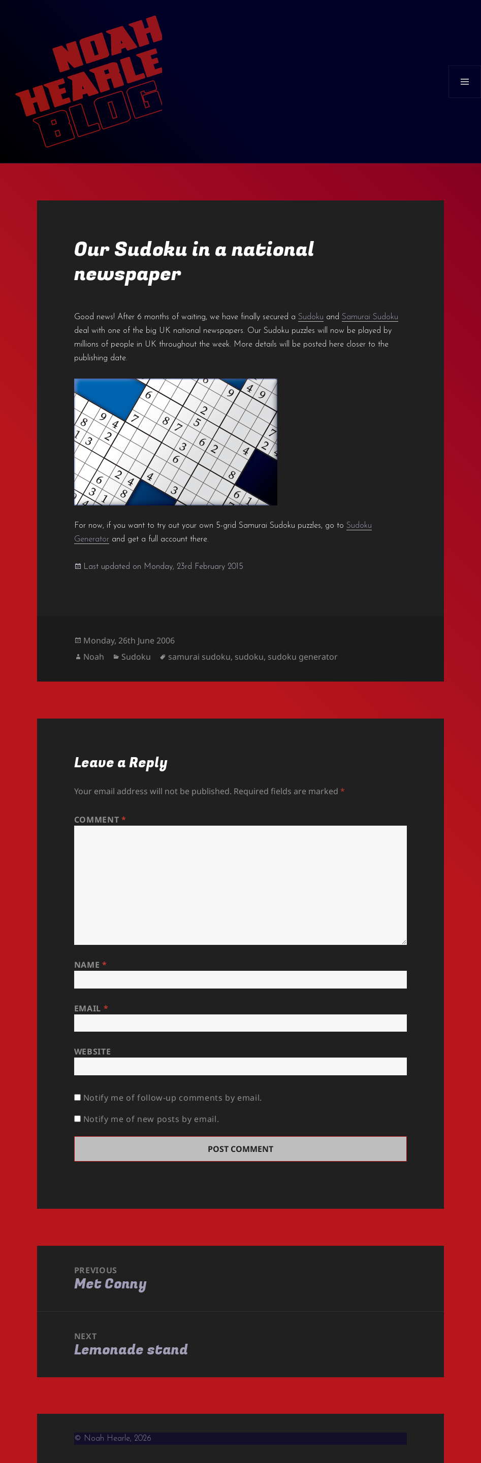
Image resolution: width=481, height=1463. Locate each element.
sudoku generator (303, 656)
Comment (100, 819)
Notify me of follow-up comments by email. (172, 1097)
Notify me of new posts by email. (151, 1119)
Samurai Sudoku (370, 317)
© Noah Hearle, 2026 (112, 1439)
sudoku (249, 656)
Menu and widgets (465, 97)
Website (92, 1051)
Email (91, 1008)
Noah (93, 656)
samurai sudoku (199, 656)
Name (90, 964)
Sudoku (311, 317)
